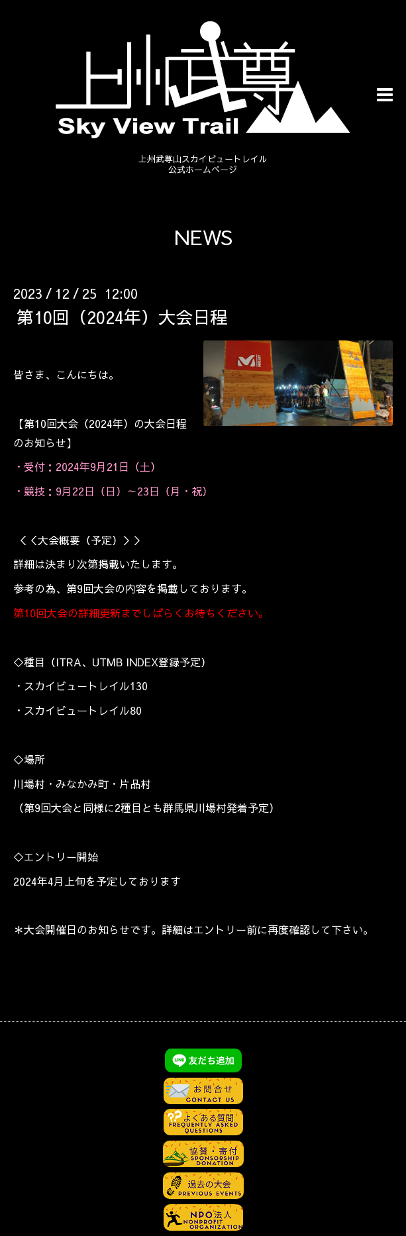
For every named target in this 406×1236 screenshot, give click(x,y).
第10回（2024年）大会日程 (122, 317)
